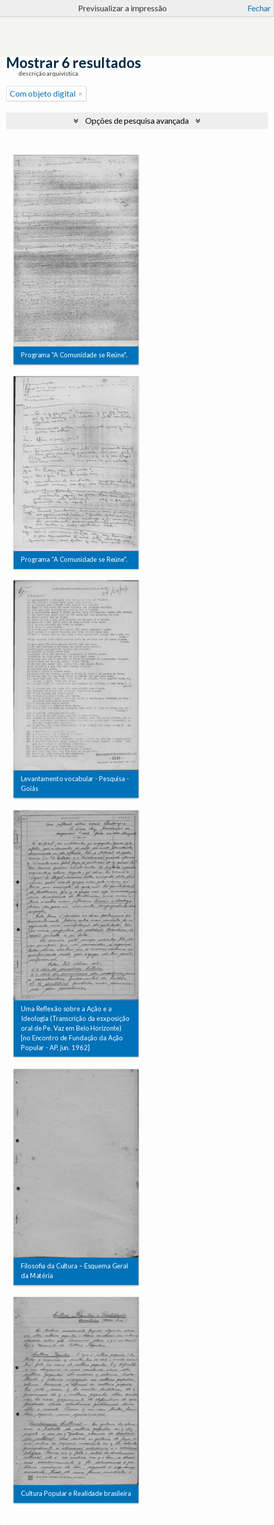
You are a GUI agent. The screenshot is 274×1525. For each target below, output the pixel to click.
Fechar (259, 8)
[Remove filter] (81, 93)
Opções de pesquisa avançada (137, 120)
